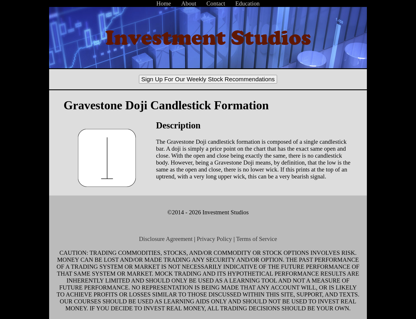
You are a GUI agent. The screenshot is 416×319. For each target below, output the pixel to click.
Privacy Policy (214, 238)
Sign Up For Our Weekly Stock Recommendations (208, 79)
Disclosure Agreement (165, 238)
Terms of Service (256, 238)
